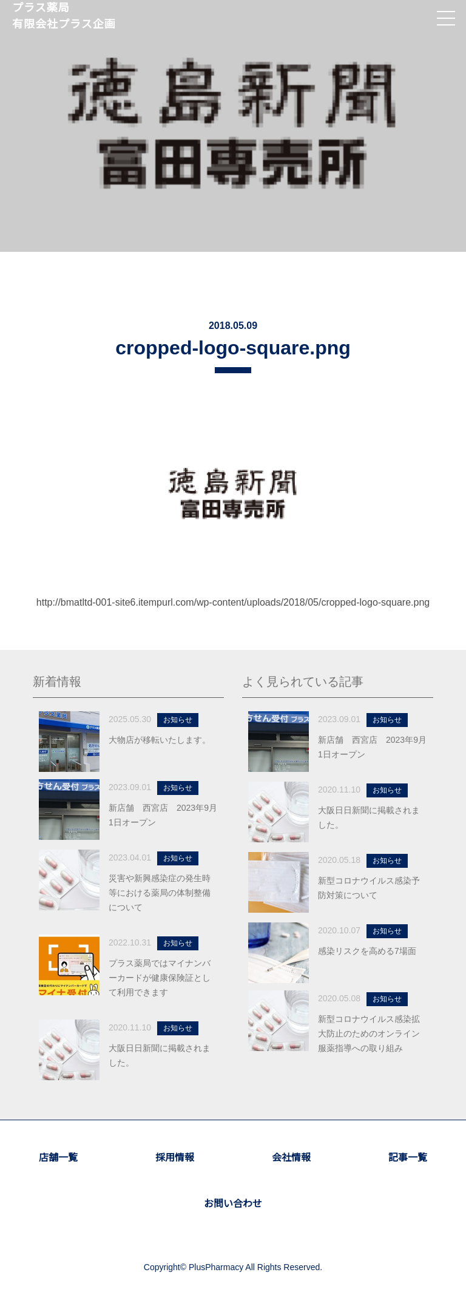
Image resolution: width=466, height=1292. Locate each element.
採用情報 (174, 1157)
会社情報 (291, 1157)
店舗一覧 (58, 1157)
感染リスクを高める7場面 (367, 951)
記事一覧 (407, 1157)
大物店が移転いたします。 (160, 740)
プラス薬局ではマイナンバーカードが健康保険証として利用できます (160, 977)
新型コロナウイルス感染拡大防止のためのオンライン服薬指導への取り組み (369, 1033)
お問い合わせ (233, 1204)
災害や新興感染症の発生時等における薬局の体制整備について (160, 892)
